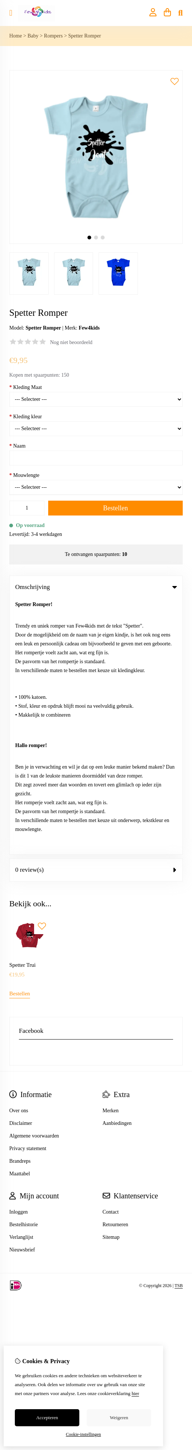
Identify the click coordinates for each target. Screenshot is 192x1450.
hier (135, 1393)
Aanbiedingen (117, 867)
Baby (33, 36)
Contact (111, 956)
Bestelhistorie (23, 968)
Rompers (53, 36)
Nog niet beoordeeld (71, 342)
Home (15, 36)
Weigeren (119, 1417)
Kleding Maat (25, 387)
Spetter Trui (22, 709)
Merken (111, 854)
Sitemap (111, 981)
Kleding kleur (25, 416)
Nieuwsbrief (22, 993)
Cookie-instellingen (83, 1434)
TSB (179, 1029)
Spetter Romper (84, 36)
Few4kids (89, 328)
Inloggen (18, 956)
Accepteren (47, 1417)
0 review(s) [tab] (96, 613)
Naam (17, 446)
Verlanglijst (21, 981)
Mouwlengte (24, 475)
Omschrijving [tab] (96, 586)
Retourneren (115, 968)
